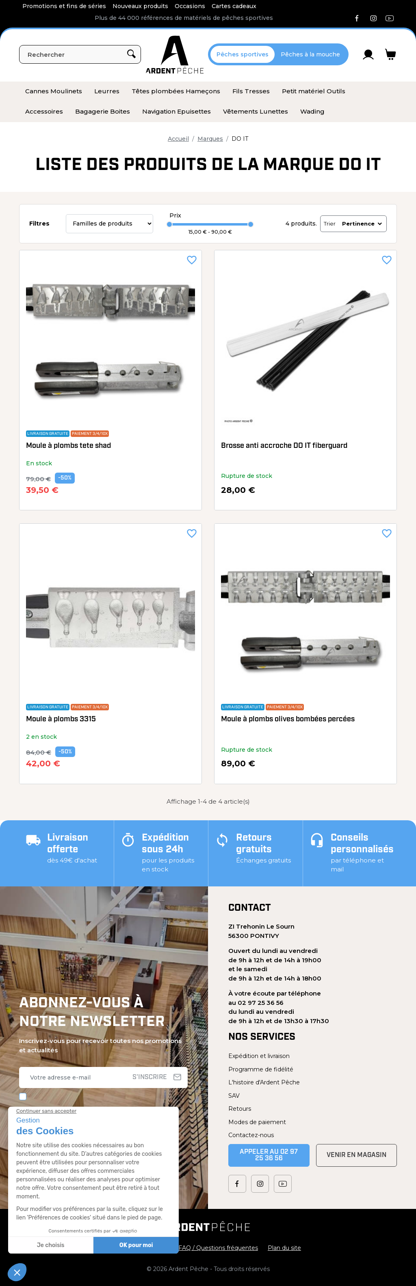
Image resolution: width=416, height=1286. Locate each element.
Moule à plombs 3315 (61, 719)
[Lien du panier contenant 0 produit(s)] (390, 54)
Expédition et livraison (259, 1056)
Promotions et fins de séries (64, 6)
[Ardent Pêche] (175, 54)
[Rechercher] (80, 54)
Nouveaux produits (140, 6)
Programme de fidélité (260, 1069)
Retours (239, 1108)
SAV (234, 1095)
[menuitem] (53, 92)
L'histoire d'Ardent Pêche (264, 1082)
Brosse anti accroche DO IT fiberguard (284, 446)
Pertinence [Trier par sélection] (362, 223)
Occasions (190, 6)
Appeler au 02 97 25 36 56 (269, 1155)
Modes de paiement (257, 1122)
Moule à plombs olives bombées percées (288, 719)
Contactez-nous (251, 1135)
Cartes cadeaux (234, 6)
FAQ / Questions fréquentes (218, 1248)
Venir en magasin (356, 1155)
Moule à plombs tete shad (68, 446)
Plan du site (284, 1248)
